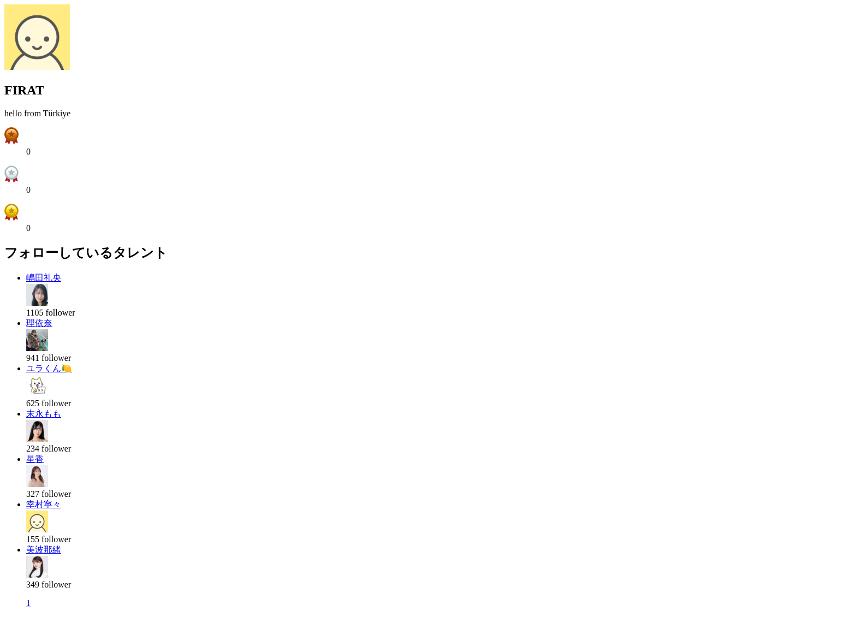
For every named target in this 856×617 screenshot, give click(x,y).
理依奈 (39, 323)
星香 (35, 459)
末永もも (43, 413)
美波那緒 (43, 549)
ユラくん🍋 (49, 368)
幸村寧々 (43, 504)
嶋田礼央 (43, 277)
